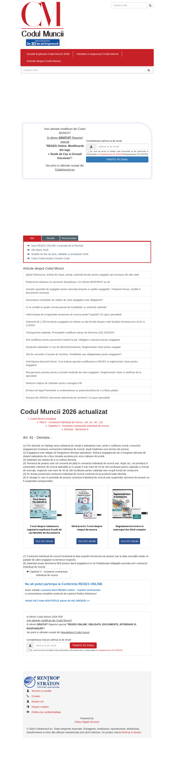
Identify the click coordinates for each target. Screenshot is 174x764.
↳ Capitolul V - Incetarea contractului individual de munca (77, 425)
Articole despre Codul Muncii (44, 60)
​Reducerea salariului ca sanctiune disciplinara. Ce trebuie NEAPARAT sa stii (68, 282)
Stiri (32, 238)
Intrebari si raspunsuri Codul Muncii (97, 53)
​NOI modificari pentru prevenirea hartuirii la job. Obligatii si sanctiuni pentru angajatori (73, 339)
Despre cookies (40, 706)
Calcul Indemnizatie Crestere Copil (48, 258)
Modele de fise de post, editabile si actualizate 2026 (58, 254)
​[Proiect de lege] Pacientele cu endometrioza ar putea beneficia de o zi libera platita (72, 390)
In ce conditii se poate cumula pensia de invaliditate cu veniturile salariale (66, 307)
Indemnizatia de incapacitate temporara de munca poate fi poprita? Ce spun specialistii (74, 314)
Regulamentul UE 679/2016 (112, 154)
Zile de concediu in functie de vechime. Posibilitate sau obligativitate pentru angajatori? (74, 354)
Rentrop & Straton (131, 732)
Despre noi (38, 701)
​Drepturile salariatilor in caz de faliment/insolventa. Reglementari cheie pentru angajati (73, 347)
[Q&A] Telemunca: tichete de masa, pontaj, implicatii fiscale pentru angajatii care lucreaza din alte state (82, 274)
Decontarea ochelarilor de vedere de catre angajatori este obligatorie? (64, 300)
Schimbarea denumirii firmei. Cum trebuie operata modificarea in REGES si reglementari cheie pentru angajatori (82, 363)
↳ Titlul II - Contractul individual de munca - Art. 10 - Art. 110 (69, 422)
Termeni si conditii (41, 690)
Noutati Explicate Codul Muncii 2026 (48, 53)
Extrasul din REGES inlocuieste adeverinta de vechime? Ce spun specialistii (68, 397)
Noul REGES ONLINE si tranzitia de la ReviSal (55, 245)
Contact (36, 696)
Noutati (50, 238)
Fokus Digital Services (87, 721)
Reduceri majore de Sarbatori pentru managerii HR (54, 383)
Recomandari (69, 238)
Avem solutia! (33, 590)
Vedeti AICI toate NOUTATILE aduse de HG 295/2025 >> (57, 600)
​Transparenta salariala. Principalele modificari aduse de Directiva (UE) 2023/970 (70, 332)
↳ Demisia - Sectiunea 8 (75, 429)
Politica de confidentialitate (46, 712)
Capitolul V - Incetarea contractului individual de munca (47, 573)
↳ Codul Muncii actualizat (42, 418)
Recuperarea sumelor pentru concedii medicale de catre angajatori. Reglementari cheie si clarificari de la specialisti (83, 374)
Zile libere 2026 (38, 249)
